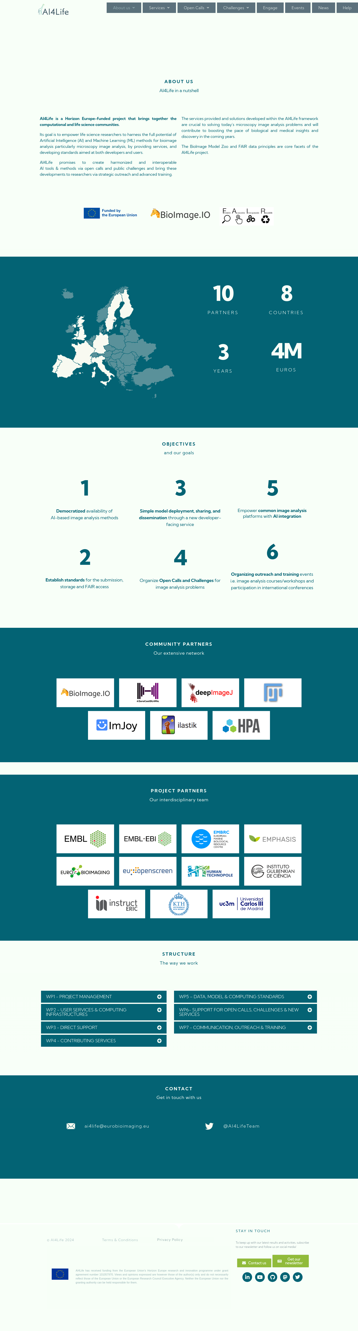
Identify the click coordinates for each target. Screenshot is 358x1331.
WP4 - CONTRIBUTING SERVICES (81, 1040)
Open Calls (196, 10)
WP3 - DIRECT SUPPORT (71, 1027)
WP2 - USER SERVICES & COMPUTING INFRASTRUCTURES (86, 1011)
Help (347, 10)
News (323, 10)
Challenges (236, 10)
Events (298, 10)
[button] (124, 10)
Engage (270, 10)
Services (159, 10)
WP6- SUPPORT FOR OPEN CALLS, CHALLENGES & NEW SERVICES (239, 1011)
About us (124, 10)
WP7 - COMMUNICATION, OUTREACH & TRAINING (232, 1027)
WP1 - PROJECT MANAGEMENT (79, 996)
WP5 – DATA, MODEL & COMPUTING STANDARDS (231, 996)
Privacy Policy (170, 1239)
